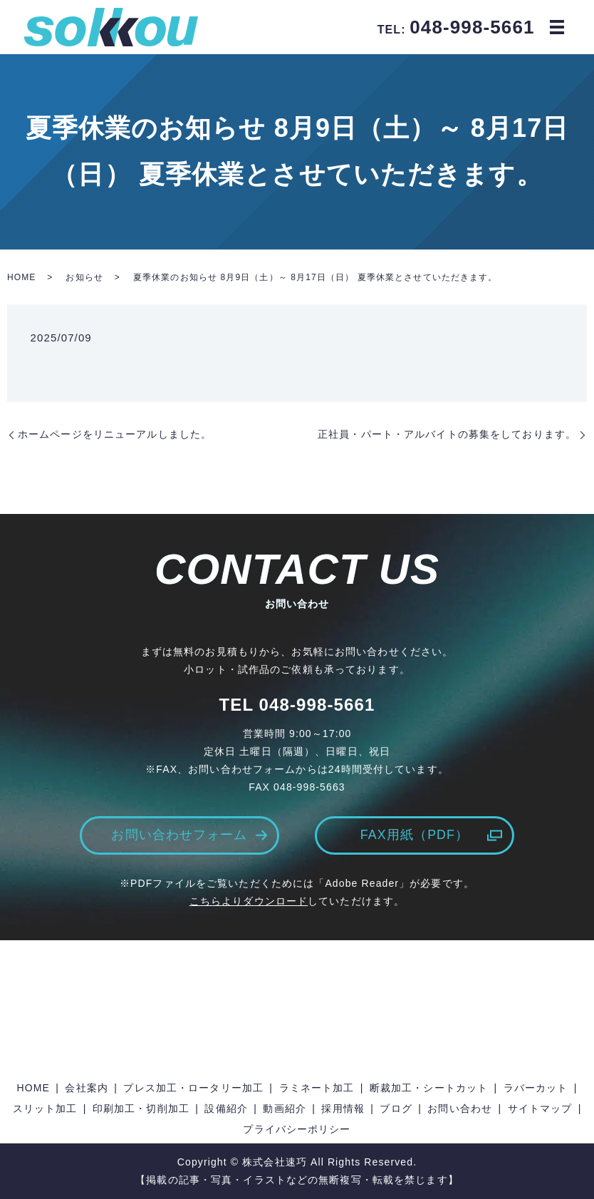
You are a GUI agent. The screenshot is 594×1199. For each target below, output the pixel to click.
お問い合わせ (459, 1108)
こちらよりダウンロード (248, 901)
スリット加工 (45, 1108)
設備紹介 (225, 1108)
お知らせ (84, 277)
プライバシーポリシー (296, 1130)
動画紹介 (284, 1108)
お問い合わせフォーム (179, 835)
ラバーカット (536, 1087)
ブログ (396, 1108)
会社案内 (86, 1087)
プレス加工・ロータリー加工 (193, 1087)
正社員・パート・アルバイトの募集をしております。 (447, 434)
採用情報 (342, 1108)
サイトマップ (540, 1108)
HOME (21, 277)
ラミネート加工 (317, 1087)
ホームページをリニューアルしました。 (115, 434)
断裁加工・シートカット (429, 1087)
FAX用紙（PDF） (414, 835)
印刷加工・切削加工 (141, 1108)
